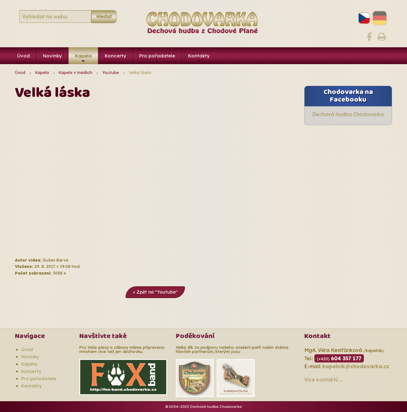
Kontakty (199, 58)
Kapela (83, 58)
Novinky (52, 58)
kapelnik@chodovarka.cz (355, 366)
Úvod (23, 56)
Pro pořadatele (157, 58)
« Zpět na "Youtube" (155, 292)
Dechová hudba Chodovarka (348, 114)
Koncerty (115, 56)
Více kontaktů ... (323, 379)
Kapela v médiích (75, 72)
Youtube (110, 72)
